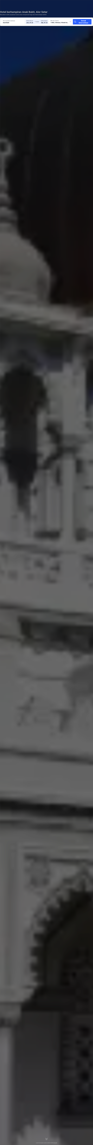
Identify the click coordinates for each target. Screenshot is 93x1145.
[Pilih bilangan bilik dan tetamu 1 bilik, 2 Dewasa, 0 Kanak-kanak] (60, 21)
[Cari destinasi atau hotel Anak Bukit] (13, 21)
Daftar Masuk (29, 20)
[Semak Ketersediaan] (82, 21)
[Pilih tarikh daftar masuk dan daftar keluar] (31, 21)
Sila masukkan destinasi (9, 20)
